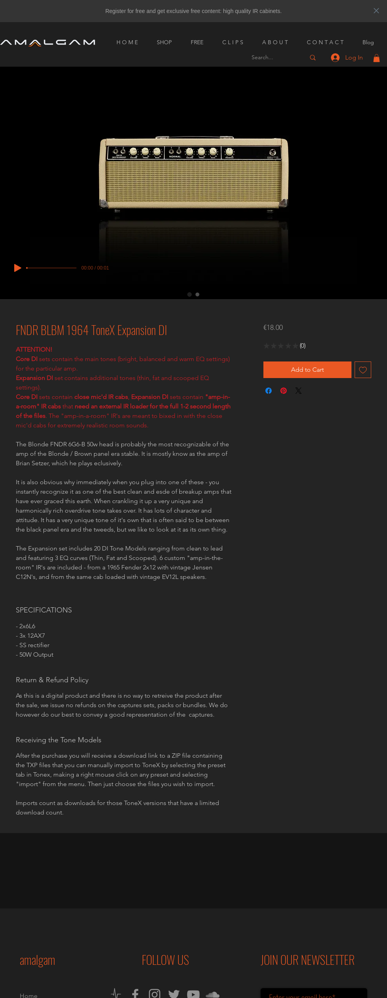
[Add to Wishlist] (363, 369)
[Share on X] (298, 390)
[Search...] (272, 57)
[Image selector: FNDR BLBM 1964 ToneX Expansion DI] (190, 294)
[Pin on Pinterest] (283, 390)
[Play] (17, 268)
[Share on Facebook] (268, 390)
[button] (376, 58)
